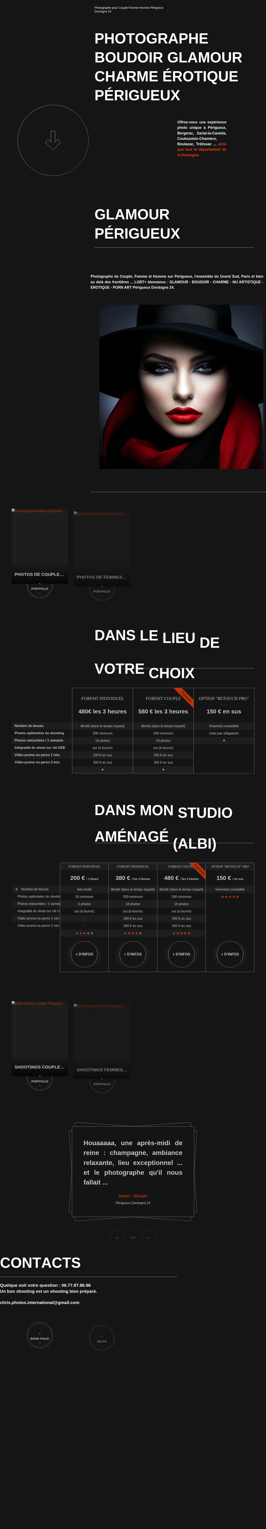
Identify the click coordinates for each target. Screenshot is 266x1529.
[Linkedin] (260, 1507)
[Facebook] (260, 1514)
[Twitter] (260, 1521)
